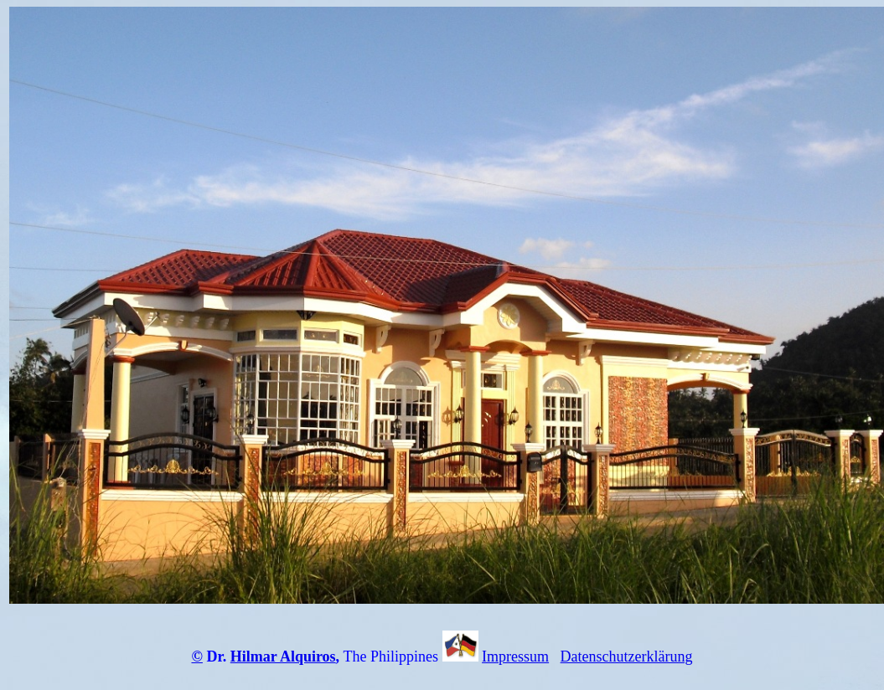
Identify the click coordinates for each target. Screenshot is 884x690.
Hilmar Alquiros (283, 656)
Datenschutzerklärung (627, 656)
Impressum (515, 656)
